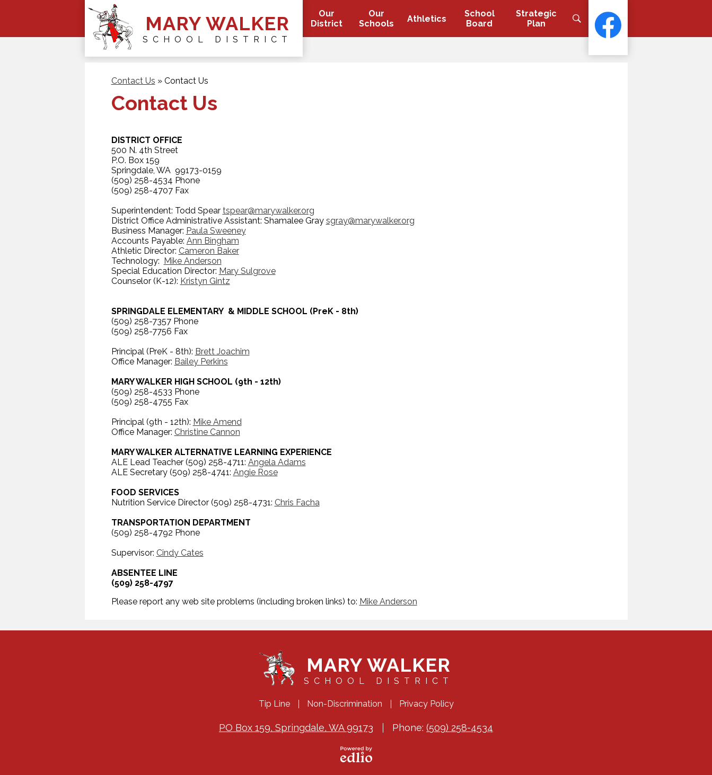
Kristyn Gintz (205, 281)
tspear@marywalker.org (268, 211)
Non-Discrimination (344, 704)
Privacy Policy (426, 704)
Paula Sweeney (216, 231)
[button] (326, 18)
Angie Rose (255, 472)
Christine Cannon (207, 432)
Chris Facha (297, 502)
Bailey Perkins (201, 362)
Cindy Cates (180, 553)
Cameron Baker (209, 251)
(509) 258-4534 (459, 727)
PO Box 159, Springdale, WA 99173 (296, 727)
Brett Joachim (222, 351)
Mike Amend (217, 422)
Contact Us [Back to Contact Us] (133, 81)
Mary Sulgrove (247, 271)
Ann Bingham (213, 241)
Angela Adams (277, 462)
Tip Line (274, 704)
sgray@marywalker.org (370, 221)
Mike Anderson (193, 261)
